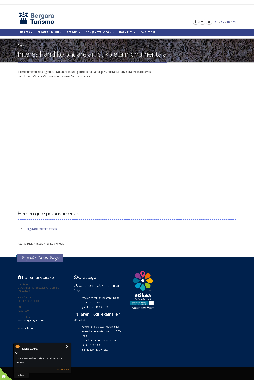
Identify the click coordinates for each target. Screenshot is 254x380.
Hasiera (26, 32)
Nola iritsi (127, 32)
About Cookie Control (17, 346)
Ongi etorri (148, 32)
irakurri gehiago (21, 376)
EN (222, 22)
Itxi (67, 346)
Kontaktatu (27, 328)
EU (216, 22)
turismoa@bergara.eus (31, 320)
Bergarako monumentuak (41, 229)
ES (234, 22)
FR (228, 22)
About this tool (63, 370)
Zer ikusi (73, 32)
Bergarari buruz (50, 32)
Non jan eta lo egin (100, 32)
